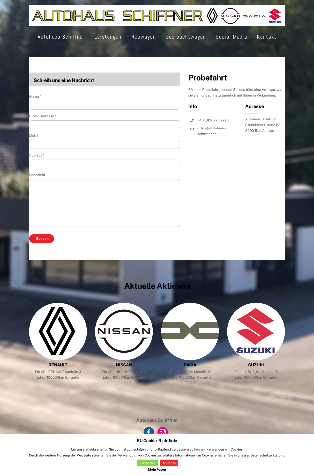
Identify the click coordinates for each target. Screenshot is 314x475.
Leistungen (107, 45)
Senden (42, 248)
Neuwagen (143, 45)
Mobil (33, 145)
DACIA (190, 373)
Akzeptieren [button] (147, 463)
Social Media (231, 45)
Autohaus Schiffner (61, 45)
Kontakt (267, 45)
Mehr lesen (157, 469)
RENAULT (58, 373)
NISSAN (124, 373)
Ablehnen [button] (169, 463)
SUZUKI (256, 373)
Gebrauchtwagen (186, 45)
